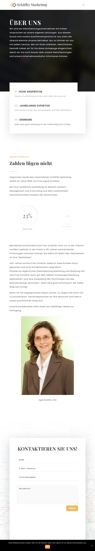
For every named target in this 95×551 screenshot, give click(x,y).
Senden (72, 508)
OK (47, 547)
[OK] (92, 545)
